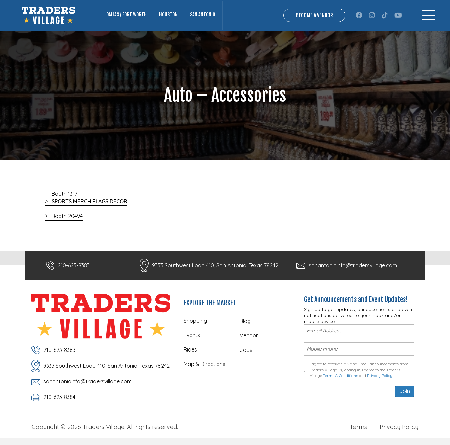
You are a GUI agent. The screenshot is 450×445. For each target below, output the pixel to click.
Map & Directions (205, 364)
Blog (245, 321)
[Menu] (428, 15)
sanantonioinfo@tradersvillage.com (353, 265)
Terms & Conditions (340, 374)
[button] (359, 15)
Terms (358, 427)
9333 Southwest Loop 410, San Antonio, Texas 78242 (215, 265)
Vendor (249, 335)
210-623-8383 (74, 265)
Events (192, 335)
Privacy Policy (379, 374)
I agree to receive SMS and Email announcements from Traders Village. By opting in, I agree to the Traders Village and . (359, 368)
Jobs (246, 349)
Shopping (195, 320)
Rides (190, 349)
